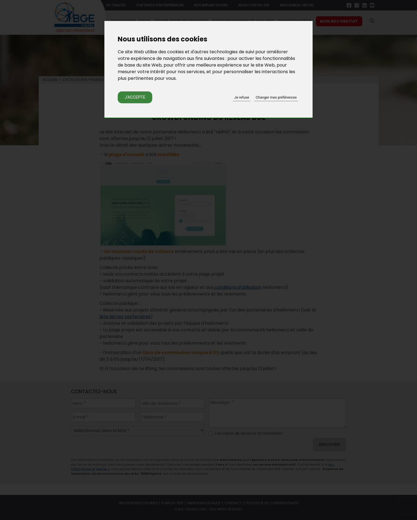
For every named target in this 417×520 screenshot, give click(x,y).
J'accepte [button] (135, 97)
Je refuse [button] (241, 97)
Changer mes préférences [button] (276, 97)
